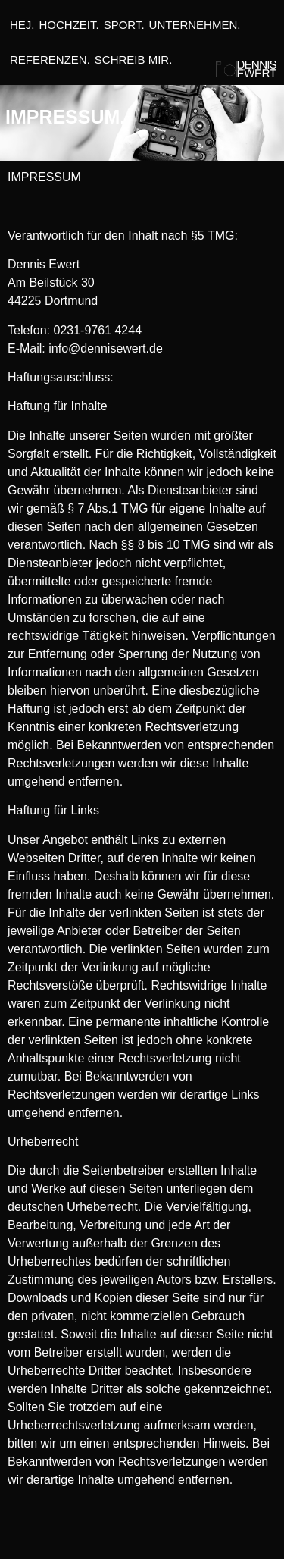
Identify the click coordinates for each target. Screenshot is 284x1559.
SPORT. (124, 24)
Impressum (43, 1533)
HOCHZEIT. (69, 24)
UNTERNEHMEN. (195, 24)
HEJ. (22, 24)
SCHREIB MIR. (134, 59)
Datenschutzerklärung (141, 1533)
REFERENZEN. (50, 59)
